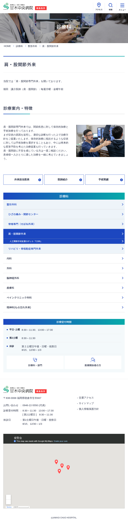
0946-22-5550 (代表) (34, 405)
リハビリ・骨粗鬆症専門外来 (24, 248)
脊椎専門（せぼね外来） (22, 224)
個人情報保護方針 (89, 408)
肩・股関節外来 (17, 233)
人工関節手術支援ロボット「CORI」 (26, 241)
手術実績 (103, 179)
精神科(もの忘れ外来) (19, 307)
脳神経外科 (13, 278)
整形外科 (12, 204)
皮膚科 (10, 287)
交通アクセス (86, 397)
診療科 (64, 196)
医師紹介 (63, 179)
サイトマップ (86, 403)
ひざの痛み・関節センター (23, 214)
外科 (9, 268)
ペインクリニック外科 (19, 297)
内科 (9, 258)
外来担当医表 (21, 179)
